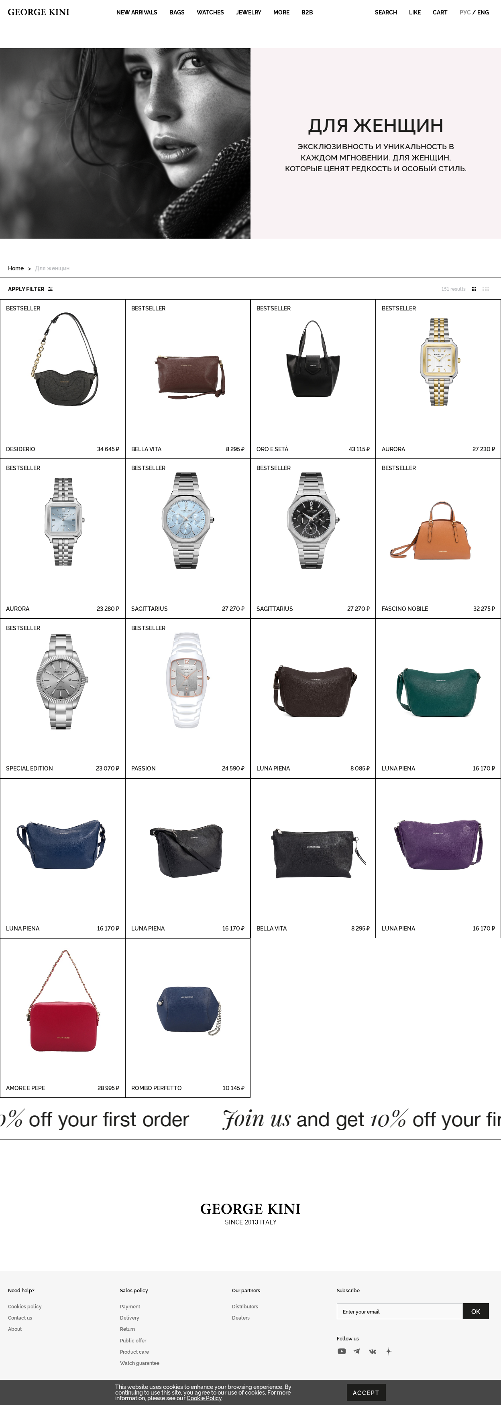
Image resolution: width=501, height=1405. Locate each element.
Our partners (246, 1290)
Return (127, 1328)
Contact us (20, 1317)
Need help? (21, 1290)
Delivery (129, 1317)
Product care (134, 1351)
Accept (366, 1392)
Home (16, 268)
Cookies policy (25, 1306)
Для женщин (52, 268)
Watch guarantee (139, 1362)
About (15, 1328)
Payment (130, 1306)
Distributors (245, 1306)
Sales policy (134, 1290)
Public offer (133, 1340)
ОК (476, 1311)
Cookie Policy (204, 1397)
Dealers (241, 1317)
